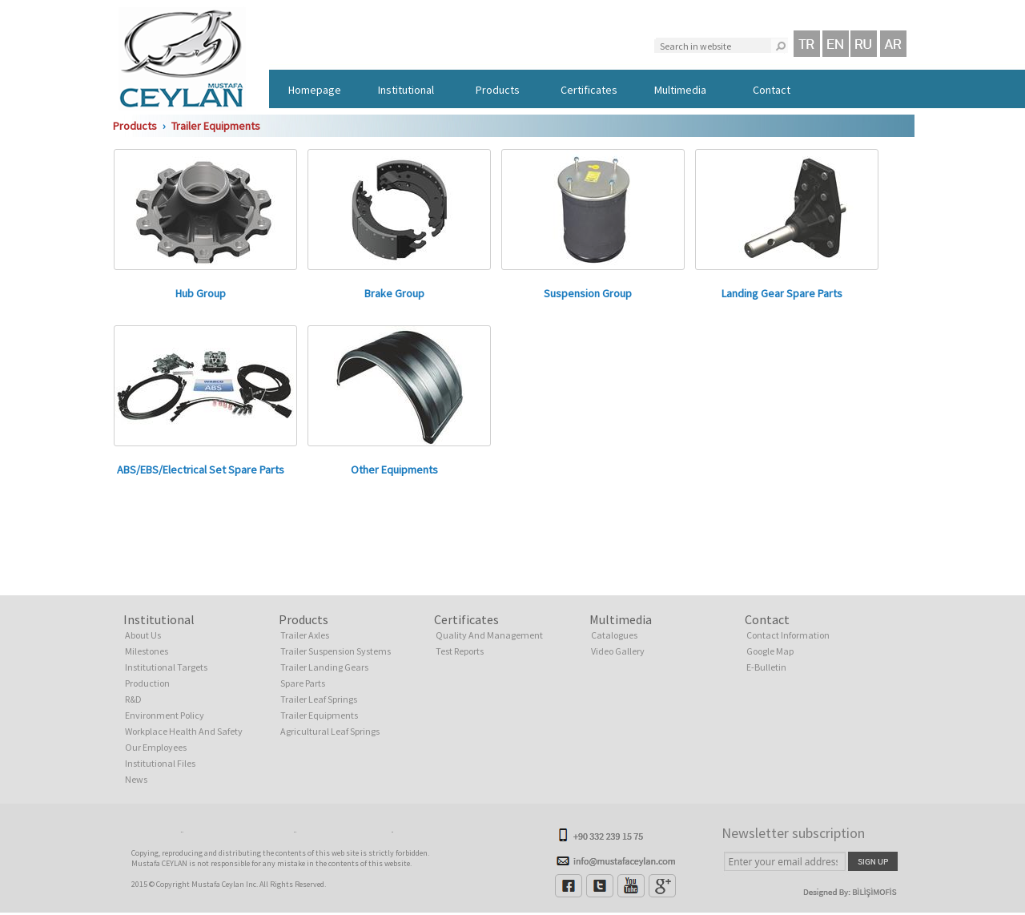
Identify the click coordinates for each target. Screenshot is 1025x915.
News (136, 779)
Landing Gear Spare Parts (782, 293)
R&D (133, 699)
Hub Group (200, 293)
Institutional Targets (166, 667)
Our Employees (156, 747)
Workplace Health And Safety (184, 731)
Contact (771, 90)
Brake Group (394, 293)
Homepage (314, 90)
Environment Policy (164, 715)
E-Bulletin (766, 667)
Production (147, 683)
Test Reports (460, 651)
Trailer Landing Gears (324, 667)
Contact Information (788, 635)
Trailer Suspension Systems (335, 651)
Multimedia (680, 90)
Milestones (146, 651)
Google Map (770, 651)
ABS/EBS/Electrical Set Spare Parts (200, 469)
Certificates (589, 90)
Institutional (406, 90)
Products (498, 90)
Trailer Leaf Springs (318, 699)
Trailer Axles (304, 635)
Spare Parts (302, 683)
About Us (143, 635)
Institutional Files (160, 763)
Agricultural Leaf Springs (330, 731)
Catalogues (614, 635)
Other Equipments (394, 469)
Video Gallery (618, 651)
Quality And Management (489, 635)
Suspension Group (588, 293)
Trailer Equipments (215, 126)
